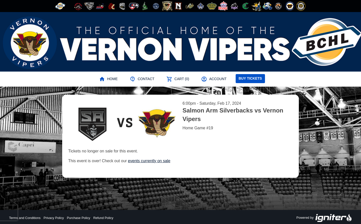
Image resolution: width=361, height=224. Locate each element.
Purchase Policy (78, 218)
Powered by (324, 218)
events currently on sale (149, 161)
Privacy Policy (54, 218)
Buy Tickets (250, 78)
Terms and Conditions (25, 218)
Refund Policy (103, 218)
